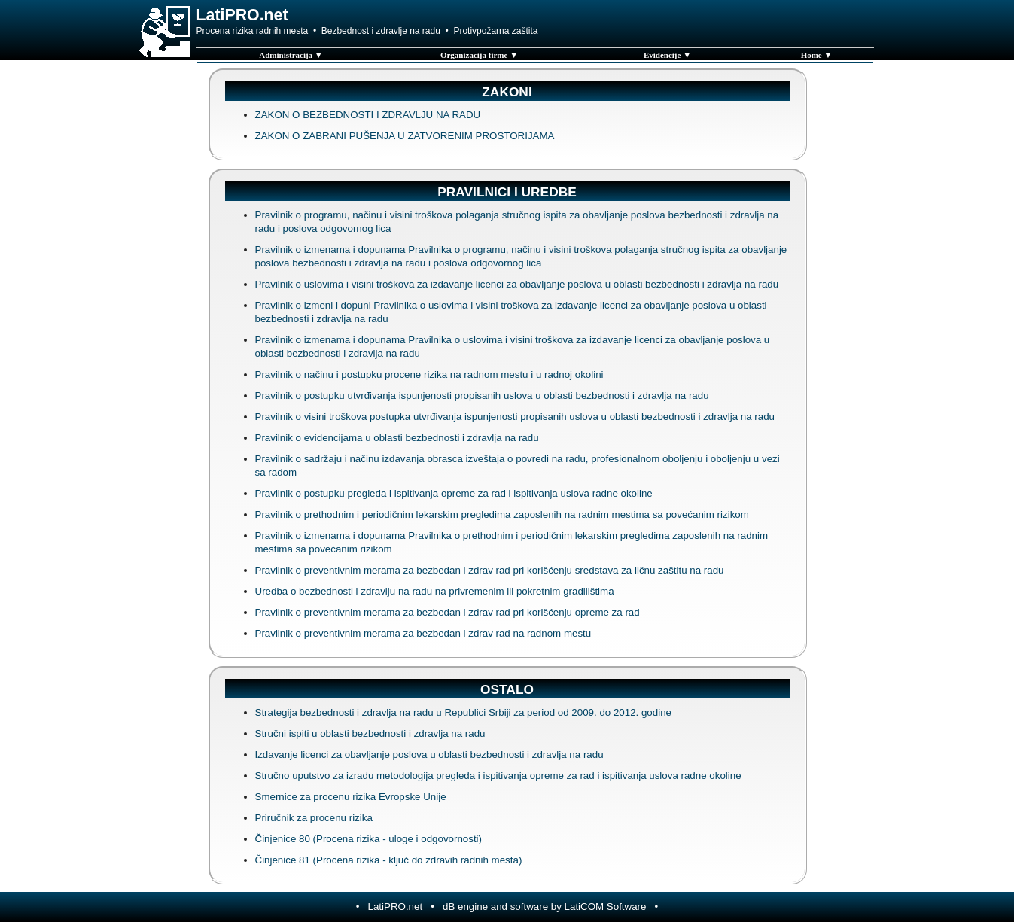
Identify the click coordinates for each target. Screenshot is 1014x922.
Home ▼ (817, 54)
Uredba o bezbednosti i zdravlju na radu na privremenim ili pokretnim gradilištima (434, 591)
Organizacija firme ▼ (479, 54)
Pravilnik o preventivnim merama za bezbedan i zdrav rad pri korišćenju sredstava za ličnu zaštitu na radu (489, 570)
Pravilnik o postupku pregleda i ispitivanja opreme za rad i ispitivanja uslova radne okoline (454, 493)
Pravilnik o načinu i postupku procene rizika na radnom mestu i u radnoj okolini (429, 374)
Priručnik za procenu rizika (314, 817)
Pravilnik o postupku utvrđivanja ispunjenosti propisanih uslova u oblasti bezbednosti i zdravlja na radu (482, 395)
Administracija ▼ (291, 54)
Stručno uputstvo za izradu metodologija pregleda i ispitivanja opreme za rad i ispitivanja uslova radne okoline (498, 775)
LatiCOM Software (606, 906)
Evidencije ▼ (667, 54)
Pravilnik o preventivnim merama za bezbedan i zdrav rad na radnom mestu (423, 633)
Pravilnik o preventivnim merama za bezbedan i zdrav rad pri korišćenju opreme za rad (447, 612)
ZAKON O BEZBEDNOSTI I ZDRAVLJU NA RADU (368, 114)
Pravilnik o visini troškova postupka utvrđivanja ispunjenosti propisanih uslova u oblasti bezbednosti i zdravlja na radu (515, 416)
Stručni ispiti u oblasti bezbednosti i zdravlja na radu (370, 733)
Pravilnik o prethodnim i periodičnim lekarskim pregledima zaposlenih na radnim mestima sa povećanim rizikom (502, 514)
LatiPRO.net (395, 906)
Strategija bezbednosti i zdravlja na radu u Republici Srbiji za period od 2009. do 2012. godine (463, 712)
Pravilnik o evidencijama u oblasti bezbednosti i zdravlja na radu (397, 437)
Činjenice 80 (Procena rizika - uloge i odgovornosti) (369, 838)
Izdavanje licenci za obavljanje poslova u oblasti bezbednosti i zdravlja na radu (429, 754)
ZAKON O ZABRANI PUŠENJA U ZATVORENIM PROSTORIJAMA (405, 135)
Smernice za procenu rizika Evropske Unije (350, 796)
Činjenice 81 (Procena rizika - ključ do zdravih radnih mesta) (388, 860)
